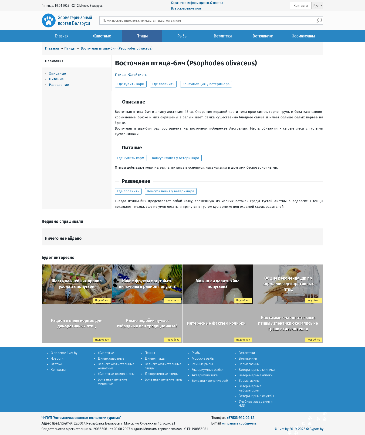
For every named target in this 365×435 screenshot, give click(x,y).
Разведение (59, 85)
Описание (57, 73)
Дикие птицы (155, 358)
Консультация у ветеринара (206, 84)
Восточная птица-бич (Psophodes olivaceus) (116, 48)
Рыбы (182, 35)
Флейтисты (138, 75)
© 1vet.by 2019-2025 (289, 429)
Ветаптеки (223, 35)
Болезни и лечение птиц (163, 379)
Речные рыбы (202, 364)
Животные (102, 35)
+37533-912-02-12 (240, 418)
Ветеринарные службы (256, 396)
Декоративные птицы (162, 374)
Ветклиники (263, 35)
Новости (57, 358)
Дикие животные (111, 358)
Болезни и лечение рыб (210, 380)
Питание (56, 79)
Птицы (142, 35)
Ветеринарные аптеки (256, 375)
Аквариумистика (205, 375)
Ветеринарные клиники (257, 369)
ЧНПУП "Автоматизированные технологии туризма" (81, 418)
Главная (61, 35)
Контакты (301, 5)
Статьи (56, 364)
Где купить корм (130, 84)
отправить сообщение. (239, 423)
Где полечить (163, 84)
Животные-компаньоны (116, 374)
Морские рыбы (203, 358)
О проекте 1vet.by (64, 353)
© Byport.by (315, 429)
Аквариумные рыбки (207, 369)
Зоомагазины (303, 35)
